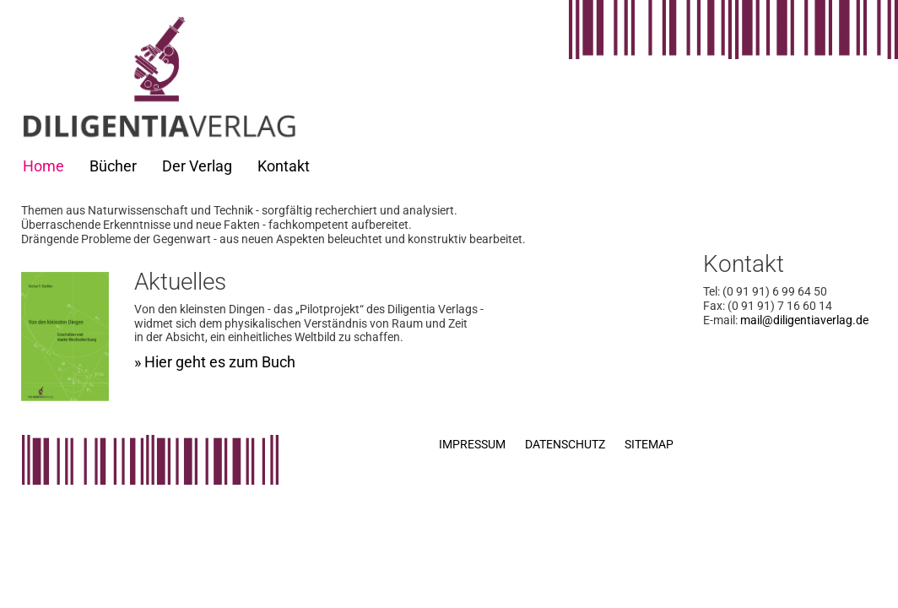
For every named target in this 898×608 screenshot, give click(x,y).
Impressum (472, 444)
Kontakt (283, 166)
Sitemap (649, 444)
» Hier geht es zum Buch (214, 362)
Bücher (113, 166)
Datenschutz (565, 444)
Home (43, 166)
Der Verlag (197, 166)
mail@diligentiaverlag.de (804, 320)
